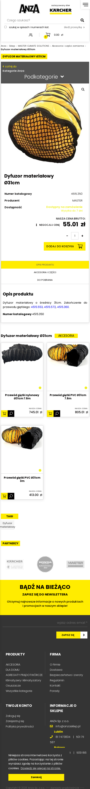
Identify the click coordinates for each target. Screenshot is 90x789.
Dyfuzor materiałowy (7, 525)
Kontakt (55, 686)
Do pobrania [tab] (45, 280)
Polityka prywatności (20, 726)
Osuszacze (13, 686)
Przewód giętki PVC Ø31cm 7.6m (68, 397)
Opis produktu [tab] (45, 264)
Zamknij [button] (36, 777)
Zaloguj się (13, 716)
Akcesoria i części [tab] (45, 272)
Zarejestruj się (15, 721)
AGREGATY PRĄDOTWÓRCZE (24, 675)
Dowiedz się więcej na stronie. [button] (41, 768)
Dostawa (56, 670)
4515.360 (63, 307)
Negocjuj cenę (48, 225)
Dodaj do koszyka (64, 246)
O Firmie (55, 665)
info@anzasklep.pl (68, 726)
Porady (55, 691)
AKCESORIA (13, 665)
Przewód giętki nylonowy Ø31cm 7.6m (22, 397)
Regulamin (57, 680)
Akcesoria (66, 336)
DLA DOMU (12, 670)
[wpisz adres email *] (45, 623)
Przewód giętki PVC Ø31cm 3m (22, 479)
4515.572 (50, 307)
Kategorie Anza (44, 68)
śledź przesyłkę (74, 27)
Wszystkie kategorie (19, 691)
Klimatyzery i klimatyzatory (23, 680)
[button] (83, 89)
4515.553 (37, 307)
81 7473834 (63, 737)
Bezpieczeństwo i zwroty (66, 675)
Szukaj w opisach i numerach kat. (29, 27)
